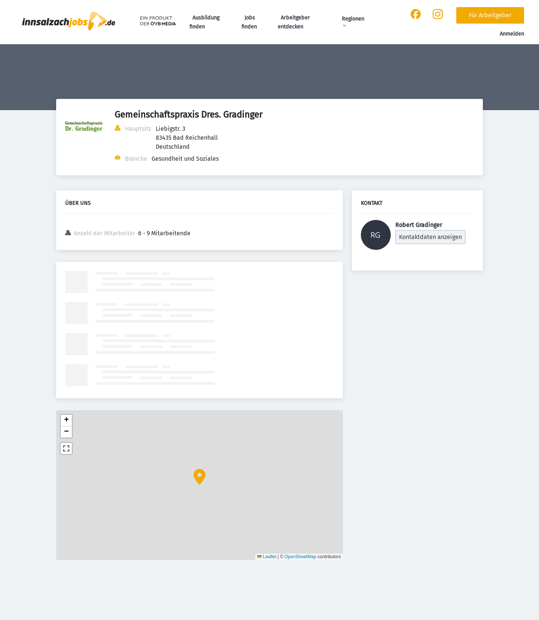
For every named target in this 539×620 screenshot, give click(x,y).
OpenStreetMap (300, 556)
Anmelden (512, 34)
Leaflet (266, 556)
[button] (199, 477)
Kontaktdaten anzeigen (430, 237)
